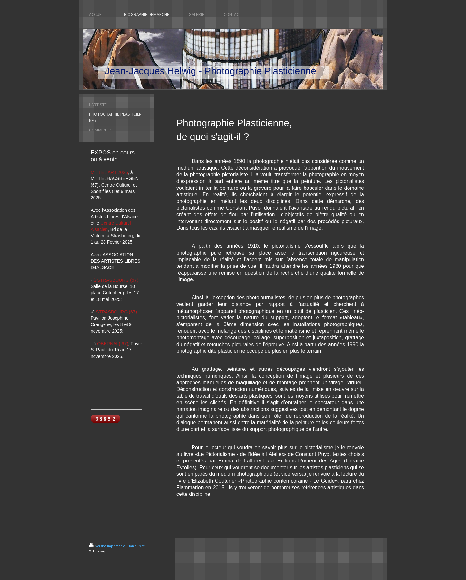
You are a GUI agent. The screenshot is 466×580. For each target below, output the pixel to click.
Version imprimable (107, 546)
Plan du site (136, 546)
